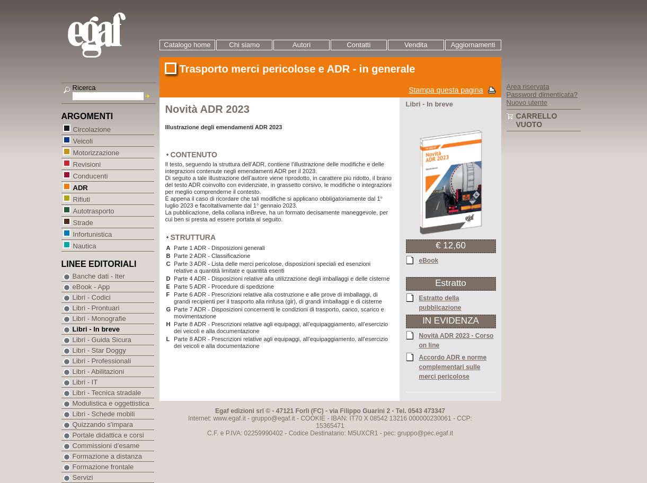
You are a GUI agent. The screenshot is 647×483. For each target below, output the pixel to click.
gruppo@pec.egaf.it (425, 433)
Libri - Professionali (102, 361)
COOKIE (312, 418)
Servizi (83, 477)
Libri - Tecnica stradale (107, 393)
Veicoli (83, 140)
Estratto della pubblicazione (440, 302)
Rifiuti (82, 198)
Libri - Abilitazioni (99, 371)
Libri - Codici (92, 297)
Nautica (84, 245)
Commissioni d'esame (106, 446)
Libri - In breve (96, 329)
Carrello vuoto (536, 120)
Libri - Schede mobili (104, 414)
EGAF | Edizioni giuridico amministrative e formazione (109, 36)
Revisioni (87, 163)
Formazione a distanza (108, 456)
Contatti (358, 45)
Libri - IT (85, 382)
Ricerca (84, 88)
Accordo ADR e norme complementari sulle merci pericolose (453, 366)
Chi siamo (244, 45)
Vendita (415, 45)
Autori (302, 45)
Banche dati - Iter (99, 276)
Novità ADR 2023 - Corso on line (456, 340)
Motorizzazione (96, 152)
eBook (429, 260)
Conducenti (90, 175)
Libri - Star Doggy (99, 350)
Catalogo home (187, 45)
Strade (83, 222)
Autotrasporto (93, 210)
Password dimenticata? (542, 95)
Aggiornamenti (473, 45)
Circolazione (92, 128)
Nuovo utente (527, 102)
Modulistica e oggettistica (111, 403)
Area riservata (528, 87)
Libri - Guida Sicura (102, 340)
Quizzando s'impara (103, 424)
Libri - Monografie (99, 319)
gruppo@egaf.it (273, 418)
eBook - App (91, 287)
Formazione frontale (103, 467)
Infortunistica (92, 233)
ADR (80, 187)
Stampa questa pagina (446, 90)
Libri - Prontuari (96, 308)
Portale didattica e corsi (108, 435)
